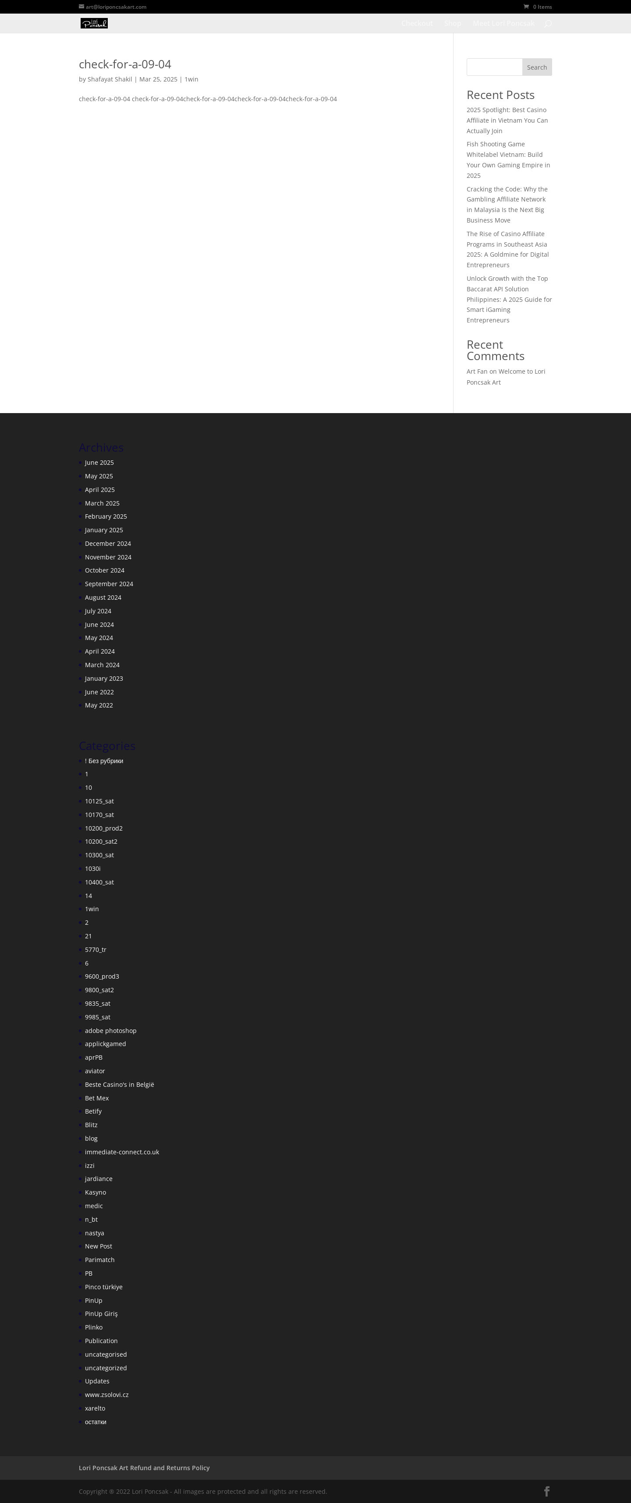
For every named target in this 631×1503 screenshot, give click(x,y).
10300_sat (99, 855)
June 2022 (99, 692)
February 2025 (106, 516)
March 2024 (102, 665)
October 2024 (104, 570)
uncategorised (106, 1354)
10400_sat (99, 882)
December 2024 (108, 543)
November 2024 (108, 557)
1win (191, 79)
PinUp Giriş (101, 1313)
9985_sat (97, 1017)
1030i (93, 868)
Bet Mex (97, 1098)
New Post (98, 1246)
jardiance (99, 1178)
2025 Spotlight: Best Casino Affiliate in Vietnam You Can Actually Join (507, 120)
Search (537, 67)
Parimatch (100, 1259)
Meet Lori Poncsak (504, 24)
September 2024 (109, 584)
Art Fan (477, 371)
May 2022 (99, 705)
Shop (452, 24)
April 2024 (100, 651)
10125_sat (99, 801)
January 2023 (104, 678)
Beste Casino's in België (119, 1084)
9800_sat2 (99, 990)
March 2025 (102, 503)
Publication (101, 1341)
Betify (93, 1111)
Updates (97, 1381)
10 (88, 787)
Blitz (91, 1125)
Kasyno (95, 1192)
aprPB (94, 1057)
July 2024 (98, 611)
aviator (95, 1071)
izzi (90, 1165)
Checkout (417, 24)
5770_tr (95, 949)
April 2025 (100, 489)
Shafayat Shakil (110, 79)
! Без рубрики (104, 761)
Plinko (94, 1327)
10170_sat (99, 814)
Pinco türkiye (104, 1287)
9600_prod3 (102, 976)
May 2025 (99, 476)
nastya (94, 1233)
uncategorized (106, 1368)
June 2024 (99, 624)
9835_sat (97, 1003)
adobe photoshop (111, 1030)
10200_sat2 (101, 841)
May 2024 (99, 637)
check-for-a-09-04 (125, 64)
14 (88, 895)
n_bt (91, 1219)
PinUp (94, 1300)
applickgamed (105, 1044)
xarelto (95, 1408)
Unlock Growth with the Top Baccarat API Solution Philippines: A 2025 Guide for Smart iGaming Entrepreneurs (509, 299)
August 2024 (103, 597)
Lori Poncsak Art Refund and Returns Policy (144, 1468)
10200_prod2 (104, 828)
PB (88, 1273)
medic (94, 1206)
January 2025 (104, 530)
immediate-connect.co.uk (122, 1152)
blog (91, 1138)
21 (88, 936)
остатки (95, 1422)
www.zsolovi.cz (107, 1394)
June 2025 (99, 462)
